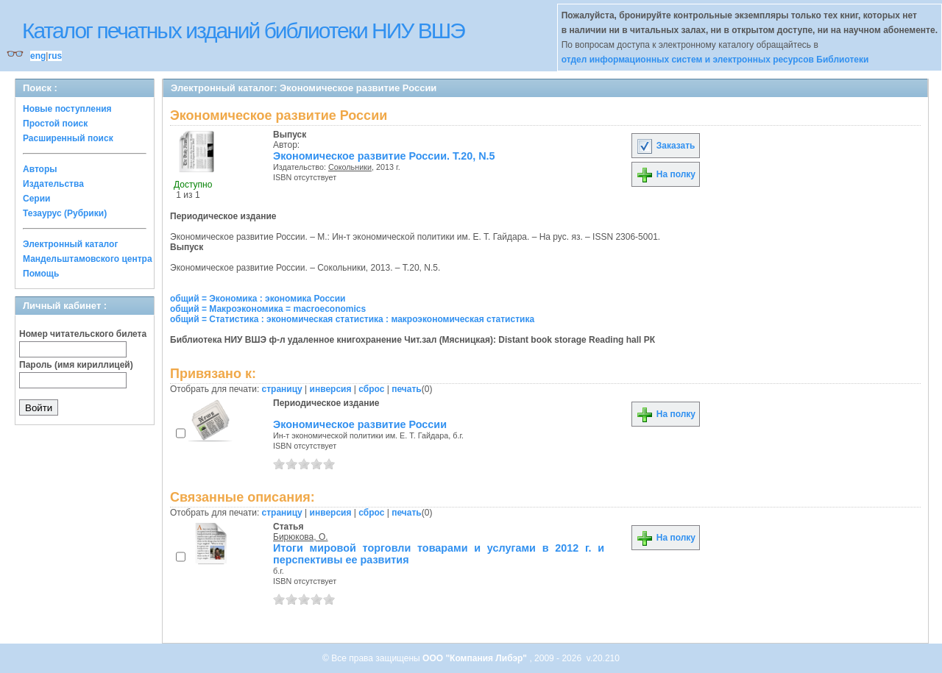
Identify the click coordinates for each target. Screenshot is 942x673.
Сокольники (350, 167)
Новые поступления (67, 109)
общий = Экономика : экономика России (258, 298)
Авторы (40, 169)
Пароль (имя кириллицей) (76, 365)
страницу (282, 389)
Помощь (41, 273)
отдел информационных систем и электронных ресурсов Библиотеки (715, 59)
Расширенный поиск (68, 138)
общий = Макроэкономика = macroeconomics (268, 309)
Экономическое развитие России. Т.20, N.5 (384, 156)
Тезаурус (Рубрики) (65, 213)
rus (55, 56)
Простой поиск (55, 123)
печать (407, 389)
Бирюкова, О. (300, 537)
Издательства (53, 184)
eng (38, 56)
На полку (665, 174)
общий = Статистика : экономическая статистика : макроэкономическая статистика (352, 319)
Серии (36, 198)
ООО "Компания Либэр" (475, 658)
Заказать (665, 145)
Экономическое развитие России (360, 424)
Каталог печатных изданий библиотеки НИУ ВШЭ (243, 30)
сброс (371, 389)
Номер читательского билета (82, 334)
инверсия (331, 389)
